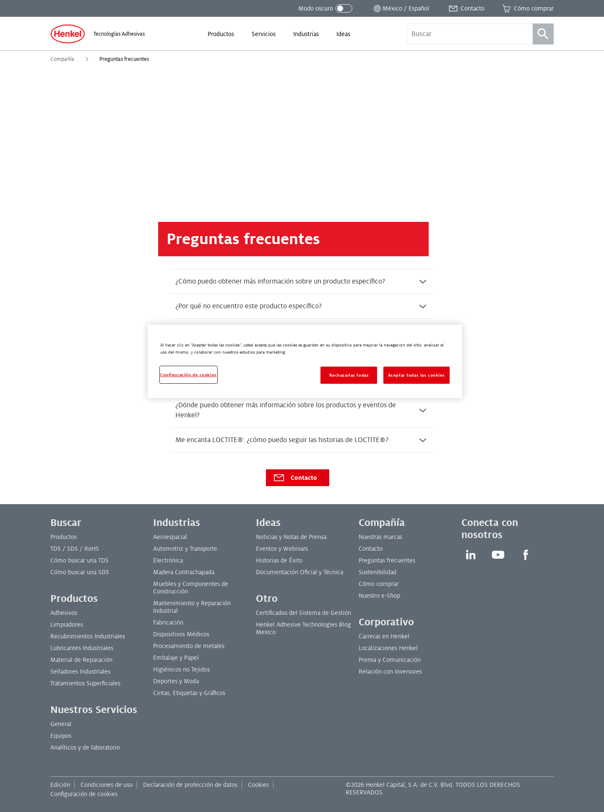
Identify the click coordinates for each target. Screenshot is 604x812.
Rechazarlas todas (349, 375)
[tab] (302, 281)
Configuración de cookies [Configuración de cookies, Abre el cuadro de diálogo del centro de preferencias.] (188, 374)
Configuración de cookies (83, 794)
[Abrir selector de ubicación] (400, 8)
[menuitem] (221, 34)
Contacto (295, 477)
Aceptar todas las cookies (416, 375)
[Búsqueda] (543, 33)
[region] (305, 361)
